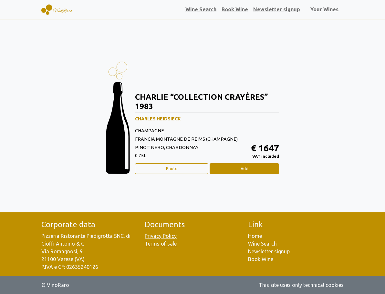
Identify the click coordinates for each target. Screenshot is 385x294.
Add (244, 168)
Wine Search (200, 9)
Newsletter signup (276, 9)
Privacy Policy (161, 236)
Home (255, 236)
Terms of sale (161, 244)
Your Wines (325, 9)
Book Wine (235, 9)
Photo (172, 168)
